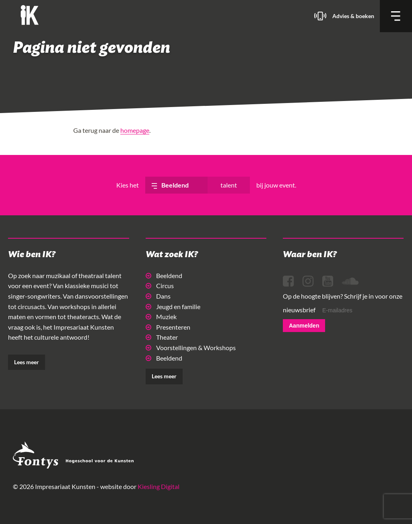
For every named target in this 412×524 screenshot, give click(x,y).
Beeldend (164, 275)
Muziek (161, 316)
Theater (162, 337)
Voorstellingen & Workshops (191, 347)
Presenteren (168, 327)
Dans (158, 296)
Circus (160, 285)
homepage (134, 130)
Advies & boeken (353, 15)
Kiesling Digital (158, 486)
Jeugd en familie (173, 306)
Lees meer (26, 362)
